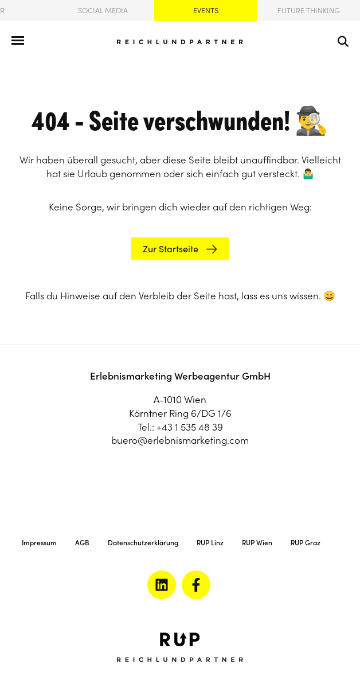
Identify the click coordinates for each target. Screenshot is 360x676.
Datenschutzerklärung (143, 542)
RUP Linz (210, 542)
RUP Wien (257, 542)
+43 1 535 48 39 (189, 427)
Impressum (39, 542)
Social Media (103, 10)
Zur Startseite (170, 249)
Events (205, 10)
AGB (82, 542)
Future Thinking (308, 10)
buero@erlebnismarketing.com (180, 440)
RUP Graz (305, 542)
